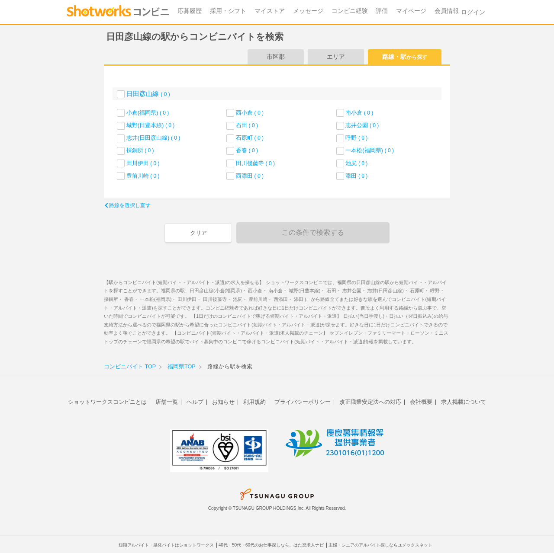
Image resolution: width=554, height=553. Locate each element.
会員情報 (447, 11)
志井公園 (362, 125)
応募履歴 (189, 11)
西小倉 (250, 112)
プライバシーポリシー (302, 402)
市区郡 (276, 56)
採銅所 (140, 150)
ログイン (473, 12)
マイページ (411, 11)
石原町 (250, 137)
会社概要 (421, 402)
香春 (247, 150)
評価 (382, 11)
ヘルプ (195, 402)
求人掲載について (463, 402)
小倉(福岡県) (147, 112)
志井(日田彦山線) (153, 137)
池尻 (356, 163)
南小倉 (359, 112)
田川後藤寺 (255, 163)
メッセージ (308, 11)
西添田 (250, 176)
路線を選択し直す (130, 205)
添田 (356, 176)
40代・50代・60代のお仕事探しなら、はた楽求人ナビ (271, 545)
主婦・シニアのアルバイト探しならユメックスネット (380, 545)
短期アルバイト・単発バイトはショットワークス (166, 545)
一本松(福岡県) (369, 150)
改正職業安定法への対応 (370, 402)
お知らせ (223, 402)
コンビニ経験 (350, 11)
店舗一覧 (166, 402)
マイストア (269, 11)
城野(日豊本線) (150, 125)
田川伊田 (143, 163)
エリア (336, 56)
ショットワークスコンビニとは (107, 402)
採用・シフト (228, 11)
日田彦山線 (148, 93)
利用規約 (254, 402)
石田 (247, 125)
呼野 (356, 137)
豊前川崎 (143, 176)
